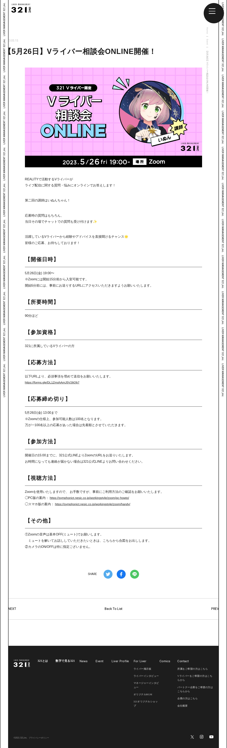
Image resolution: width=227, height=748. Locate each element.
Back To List (114, 608)
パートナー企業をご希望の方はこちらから (195, 689)
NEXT (10, 609)
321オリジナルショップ (146, 703)
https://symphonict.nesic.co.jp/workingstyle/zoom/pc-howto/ (92, 498)
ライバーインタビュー (146, 676)
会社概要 (182, 705)
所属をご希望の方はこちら (192, 668)
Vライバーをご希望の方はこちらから (194, 678)
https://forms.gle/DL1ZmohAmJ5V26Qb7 (54, 382)
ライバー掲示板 (142, 668)
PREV (217, 609)
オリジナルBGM (143, 694)
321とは (42, 661)
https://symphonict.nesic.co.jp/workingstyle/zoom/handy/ (95, 504)
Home (207, 30)
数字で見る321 (65, 661)
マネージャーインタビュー (146, 685)
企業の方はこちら (187, 698)
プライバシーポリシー (39, 738)
